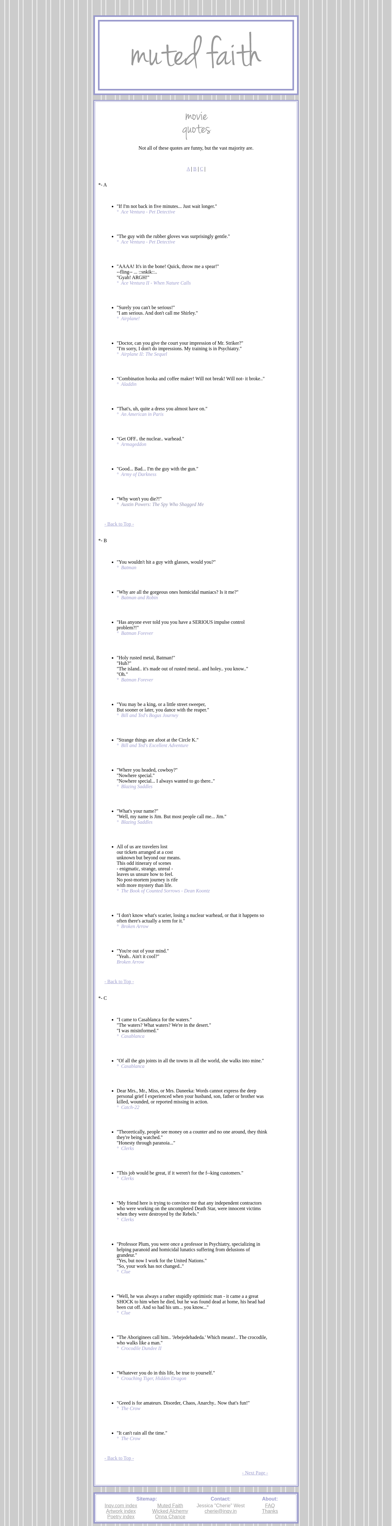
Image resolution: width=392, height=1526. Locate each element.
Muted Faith (170, 1505)
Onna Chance (170, 1516)
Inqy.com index (120, 1505)
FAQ (270, 1505)
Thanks (270, 1511)
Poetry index (120, 1516)
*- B (102, 540)
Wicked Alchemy (170, 1511)
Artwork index (121, 1511)
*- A (102, 184)
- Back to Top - (119, 524)
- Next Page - (255, 1472)
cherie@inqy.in (221, 1511)
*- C (102, 998)
